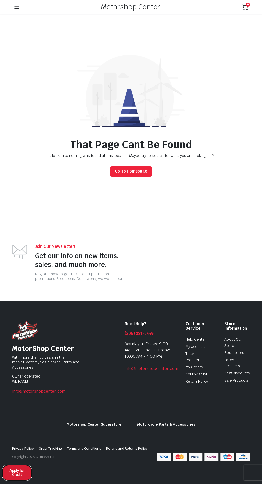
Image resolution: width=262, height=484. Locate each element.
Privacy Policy (23, 448)
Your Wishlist (196, 374)
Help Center (195, 339)
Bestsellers (234, 352)
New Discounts (237, 373)
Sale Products (236, 380)
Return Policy (196, 381)
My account (195, 346)
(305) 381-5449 (139, 333)
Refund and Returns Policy (127, 448)
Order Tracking (50, 448)
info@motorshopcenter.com (39, 391)
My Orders (194, 367)
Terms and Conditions (84, 448)
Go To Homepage (131, 171)
